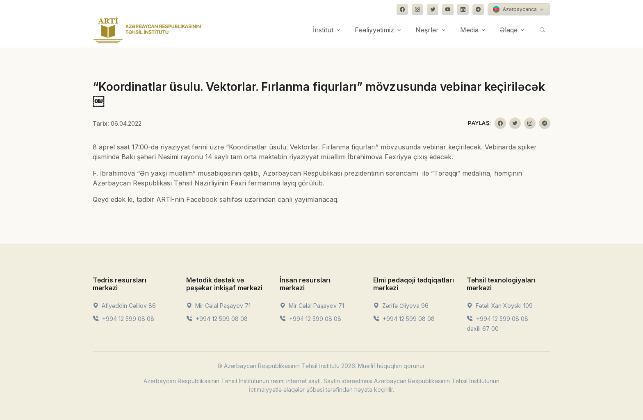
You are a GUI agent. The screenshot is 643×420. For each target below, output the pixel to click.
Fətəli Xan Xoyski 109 (500, 305)
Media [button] (469, 30)
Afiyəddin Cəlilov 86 (124, 305)
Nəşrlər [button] (427, 30)
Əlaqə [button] (509, 30)
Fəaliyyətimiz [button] (374, 30)
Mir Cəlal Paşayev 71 (218, 305)
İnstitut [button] (323, 30)
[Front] (147, 30)
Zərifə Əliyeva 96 (401, 305)
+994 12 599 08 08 (123, 318)
